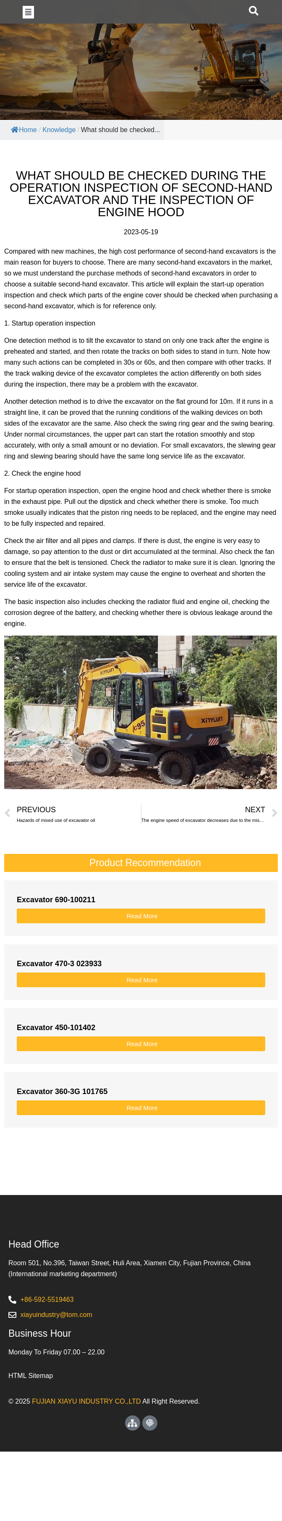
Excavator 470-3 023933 (59, 996)
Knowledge (59, 162)
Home (24, 162)
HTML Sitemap (30, 1445)
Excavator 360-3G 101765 (62, 1124)
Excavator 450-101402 (56, 1060)
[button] (28, 28)
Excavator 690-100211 (56, 932)
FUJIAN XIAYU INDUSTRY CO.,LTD (86, 1470)
